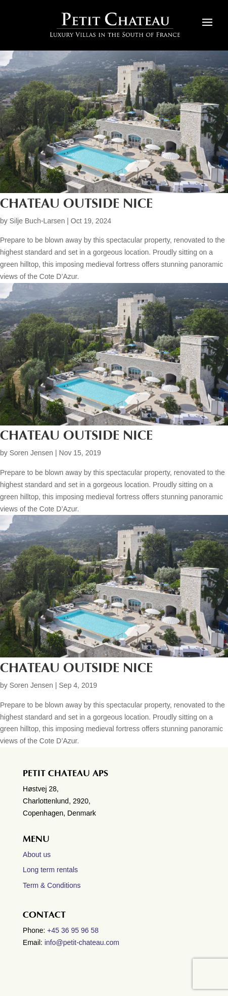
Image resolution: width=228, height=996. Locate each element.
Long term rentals (50, 870)
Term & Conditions (51, 885)
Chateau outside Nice (76, 203)
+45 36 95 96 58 (74, 930)
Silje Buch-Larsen (37, 221)
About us (37, 854)
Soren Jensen (31, 453)
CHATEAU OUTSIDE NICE (76, 435)
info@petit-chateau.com (81, 942)
